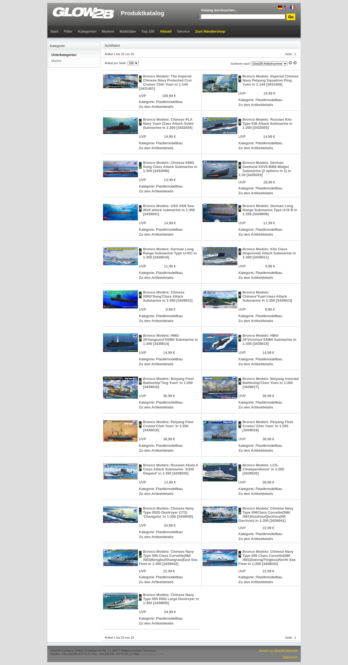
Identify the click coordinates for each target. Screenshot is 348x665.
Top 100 (147, 31)
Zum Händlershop (210, 31)
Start (54, 31)
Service (183, 31)
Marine (56, 61)
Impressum (290, 657)
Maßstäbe (128, 31)
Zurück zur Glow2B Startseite (278, 650)
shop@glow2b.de (152, 653)
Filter (68, 31)
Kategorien (87, 31)
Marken (108, 31)
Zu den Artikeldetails (156, 107)
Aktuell (166, 31)
